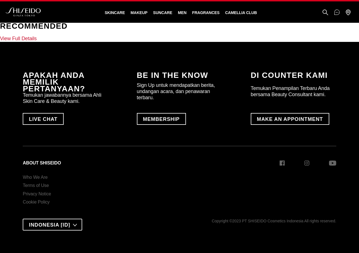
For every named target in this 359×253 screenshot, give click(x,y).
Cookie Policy (36, 202)
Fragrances (206, 12)
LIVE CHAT (43, 119)
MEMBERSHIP (161, 119)
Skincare (115, 12)
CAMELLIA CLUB (241, 12)
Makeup (139, 12)
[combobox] (52, 225)
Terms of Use (36, 185)
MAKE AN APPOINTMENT (290, 119)
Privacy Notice (37, 193)
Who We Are (35, 177)
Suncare (162, 12)
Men (182, 12)
